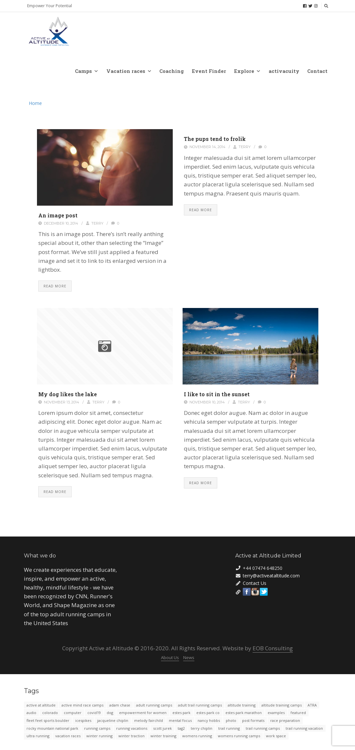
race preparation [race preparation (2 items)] (285, 720)
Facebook (247, 592)
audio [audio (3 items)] (31, 712)
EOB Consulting (273, 648)
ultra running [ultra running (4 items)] (38, 735)
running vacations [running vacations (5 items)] (131, 728)
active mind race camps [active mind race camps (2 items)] (82, 705)
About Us (170, 657)
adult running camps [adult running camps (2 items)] (154, 705)
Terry (97, 223)
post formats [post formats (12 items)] (253, 720)
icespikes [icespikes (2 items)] (83, 720)
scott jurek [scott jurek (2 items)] (162, 728)
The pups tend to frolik (215, 138)
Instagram (255, 592)
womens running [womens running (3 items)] (197, 735)
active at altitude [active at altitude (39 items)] (41, 705)
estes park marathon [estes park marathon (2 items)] (243, 712)
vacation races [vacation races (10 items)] (67, 735)
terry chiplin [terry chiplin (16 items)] (201, 728)
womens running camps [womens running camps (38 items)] (239, 735)
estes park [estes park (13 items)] (181, 712)
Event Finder (209, 71)
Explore (247, 71)
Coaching (171, 71)
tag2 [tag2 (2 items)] (181, 728)
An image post (58, 215)
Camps (86, 71)
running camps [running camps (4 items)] (97, 728)
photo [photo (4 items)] (231, 720)
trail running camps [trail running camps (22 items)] (263, 728)
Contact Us (254, 583)
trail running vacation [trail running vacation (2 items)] (304, 728)
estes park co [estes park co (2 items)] (208, 712)
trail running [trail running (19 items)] (229, 728)
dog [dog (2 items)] (110, 712)
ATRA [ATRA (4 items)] (312, 705)
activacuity (284, 71)
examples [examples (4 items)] (276, 712)
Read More (55, 286)
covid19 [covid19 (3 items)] (94, 712)
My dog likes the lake (67, 394)
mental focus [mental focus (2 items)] (180, 720)
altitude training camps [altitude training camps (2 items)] (281, 705)
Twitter (264, 592)
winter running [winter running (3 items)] (99, 735)
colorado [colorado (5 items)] (50, 712)
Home (35, 103)
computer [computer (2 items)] (72, 712)
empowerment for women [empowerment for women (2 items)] (143, 712)
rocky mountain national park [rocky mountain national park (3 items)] (52, 728)
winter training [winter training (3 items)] (163, 735)
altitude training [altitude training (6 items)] (242, 705)
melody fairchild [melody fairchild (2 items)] (148, 720)
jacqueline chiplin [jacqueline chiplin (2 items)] (112, 720)
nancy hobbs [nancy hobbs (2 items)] (209, 720)
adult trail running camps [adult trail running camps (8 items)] (200, 705)
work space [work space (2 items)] (276, 735)
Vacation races (128, 71)
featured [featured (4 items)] (298, 712)
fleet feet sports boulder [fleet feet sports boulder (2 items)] (48, 720)
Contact (317, 71)
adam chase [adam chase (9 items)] (119, 705)
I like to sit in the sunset (217, 394)
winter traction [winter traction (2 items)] (131, 735)
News (188, 657)
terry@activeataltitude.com (271, 575)
